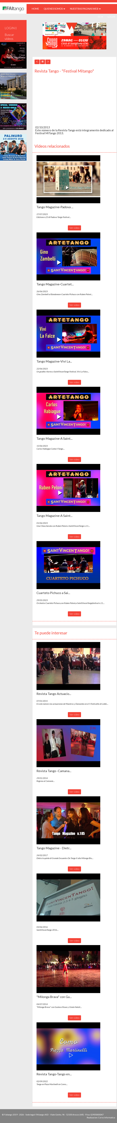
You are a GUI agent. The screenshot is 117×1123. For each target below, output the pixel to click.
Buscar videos (9, 37)
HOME (36, 8)
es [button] (100, 16)
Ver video (74, 227)
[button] (68, 179)
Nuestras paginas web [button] (85, 8)
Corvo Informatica (106, 1117)
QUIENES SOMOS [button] (54, 8)
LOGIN (111, 16)
